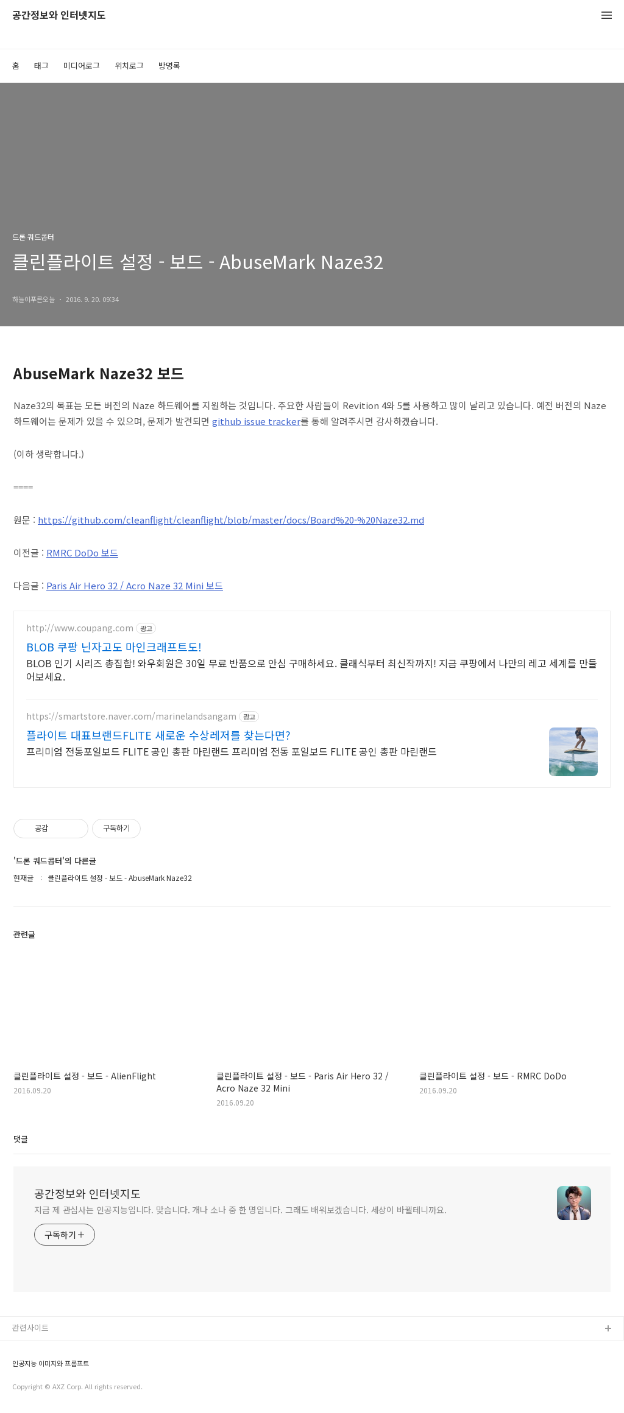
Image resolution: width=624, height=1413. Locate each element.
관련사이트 (30, 1327)
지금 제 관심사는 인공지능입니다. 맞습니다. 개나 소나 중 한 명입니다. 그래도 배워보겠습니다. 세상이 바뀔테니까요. (240, 1210)
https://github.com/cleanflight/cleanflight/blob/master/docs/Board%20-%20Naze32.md (231, 519)
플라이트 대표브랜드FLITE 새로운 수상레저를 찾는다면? (158, 735)
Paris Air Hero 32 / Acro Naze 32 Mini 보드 (134, 585)
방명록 (169, 65)
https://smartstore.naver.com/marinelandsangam (131, 716)
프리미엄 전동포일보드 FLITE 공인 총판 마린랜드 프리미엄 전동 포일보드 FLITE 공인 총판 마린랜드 (231, 751)
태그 (41, 65)
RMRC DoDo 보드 (82, 552)
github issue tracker (256, 421)
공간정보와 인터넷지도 (59, 15)
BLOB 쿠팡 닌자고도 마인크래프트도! (114, 646)
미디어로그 (81, 65)
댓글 (20, 1139)
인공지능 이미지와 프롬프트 (50, 1363)
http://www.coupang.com (79, 628)
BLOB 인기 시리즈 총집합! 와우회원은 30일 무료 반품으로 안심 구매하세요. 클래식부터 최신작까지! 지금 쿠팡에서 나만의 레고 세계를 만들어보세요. (311, 669)
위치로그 (129, 65)
